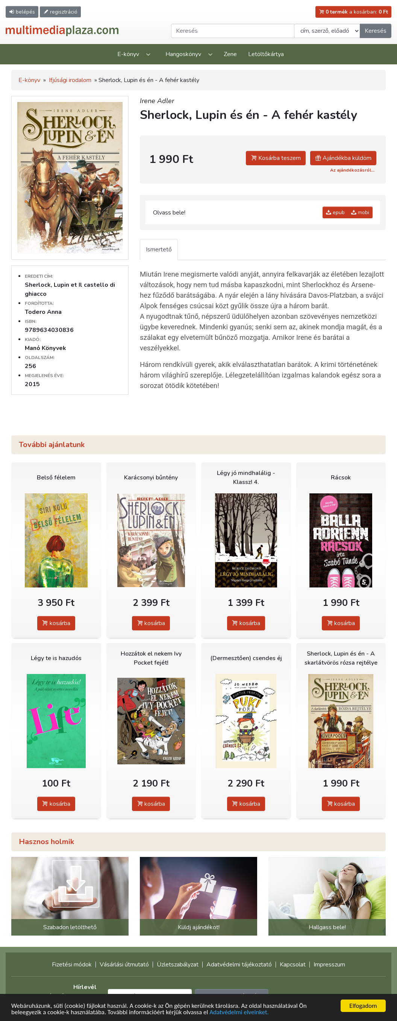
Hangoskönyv (183, 54)
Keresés (375, 31)
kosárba (56, 623)
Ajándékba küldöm (343, 158)
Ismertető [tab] (159, 249)
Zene (230, 54)
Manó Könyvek (45, 348)
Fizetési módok (72, 964)
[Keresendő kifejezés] (232, 31)
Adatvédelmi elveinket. (239, 1012)
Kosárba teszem (276, 158)
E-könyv (128, 54)
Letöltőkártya (266, 54)
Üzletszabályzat (177, 964)
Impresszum (329, 964)
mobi (360, 212)
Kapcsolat (293, 964)
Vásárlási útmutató (124, 964)
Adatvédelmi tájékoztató (239, 964)
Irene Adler (157, 100)
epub (335, 212)
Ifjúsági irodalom (70, 80)
